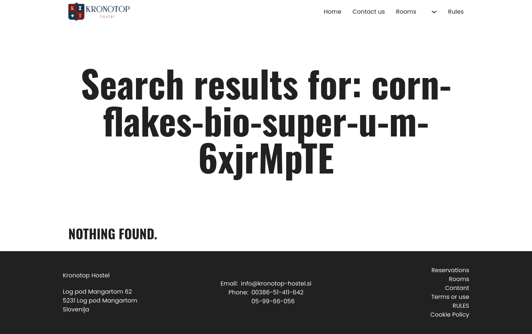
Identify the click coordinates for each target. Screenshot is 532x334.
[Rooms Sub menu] (434, 11)
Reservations (450, 270)
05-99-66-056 (272, 301)
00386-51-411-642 (277, 292)
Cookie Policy (449, 314)
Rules (456, 11)
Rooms (406, 11)
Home (332, 11)
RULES (461, 305)
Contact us (368, 11)
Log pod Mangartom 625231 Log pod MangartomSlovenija (100, 300)
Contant (457, 288)
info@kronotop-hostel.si (276, 283)
